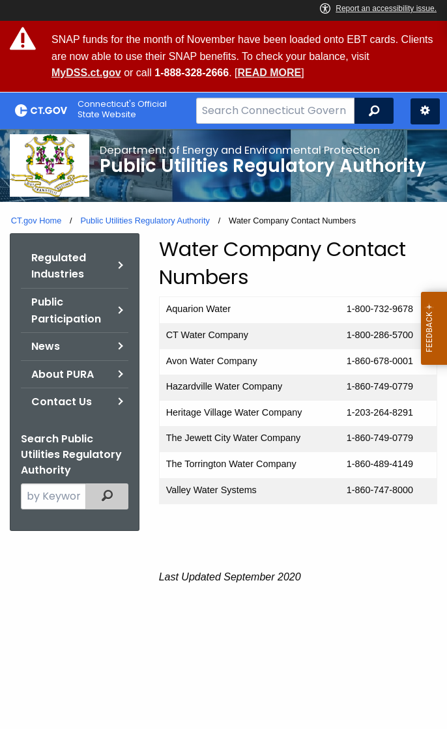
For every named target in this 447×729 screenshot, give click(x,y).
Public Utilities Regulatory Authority (144, 220)
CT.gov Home (36, 220)
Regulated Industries (58, 266)
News (45, 346)
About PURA (62, 374)
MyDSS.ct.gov (86, 72)
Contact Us (61, 401)
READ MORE (269, 72)
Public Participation (66, 310)
